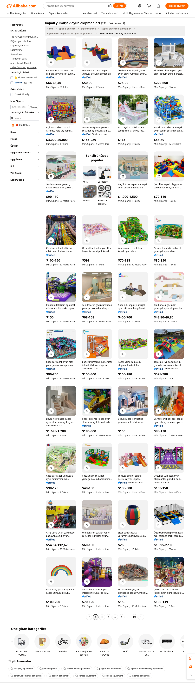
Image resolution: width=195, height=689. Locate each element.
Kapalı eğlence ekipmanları (116, 28)
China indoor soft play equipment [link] (117, 33)
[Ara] (119, 5)
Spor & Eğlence (67, 28)
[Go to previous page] (89, 617)
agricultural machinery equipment (145, 668)
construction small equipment (26, 675)
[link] (191, 658)
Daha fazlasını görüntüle (23, 67)
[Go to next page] (141, 617)
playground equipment (108, 668)
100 (134, 617)
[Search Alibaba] (75, 6)
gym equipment (48, 668)
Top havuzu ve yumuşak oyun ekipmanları (70, 33)
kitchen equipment (139, 675)
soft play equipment (22, 668)
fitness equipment (85, 675)
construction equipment (77, 668)
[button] (110, 5)
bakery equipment (59, 675)
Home (50, 28)
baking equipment (112, 675)
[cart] (149, 6)
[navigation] (24, 320)
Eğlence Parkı (88, 28)
